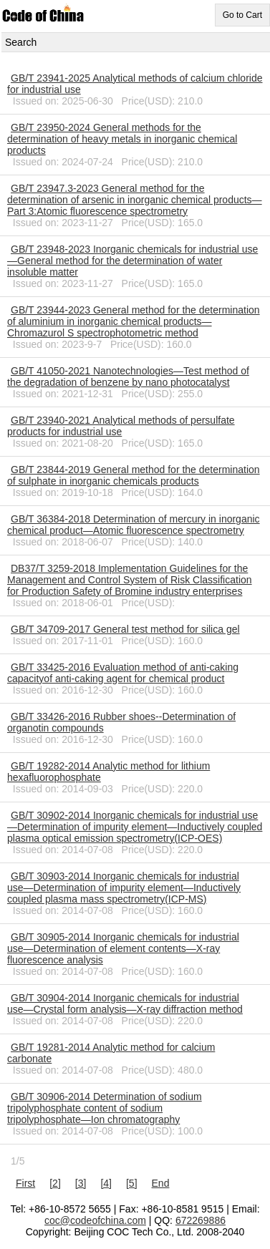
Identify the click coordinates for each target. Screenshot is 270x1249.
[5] (132, 1183)
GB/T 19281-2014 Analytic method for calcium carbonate (111, 1052)
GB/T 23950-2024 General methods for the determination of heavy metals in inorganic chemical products (122, 139)
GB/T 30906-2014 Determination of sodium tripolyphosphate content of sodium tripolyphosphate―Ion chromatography (104, 1108)
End (161, 1183)
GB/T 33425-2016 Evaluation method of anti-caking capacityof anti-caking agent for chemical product (122, 672)
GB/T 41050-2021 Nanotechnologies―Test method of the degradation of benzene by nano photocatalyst (128, 376)
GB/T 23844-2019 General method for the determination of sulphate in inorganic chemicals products (133, 475)
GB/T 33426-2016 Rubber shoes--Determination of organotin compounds (121, 722)
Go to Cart (242, 15)
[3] (81, 1183)
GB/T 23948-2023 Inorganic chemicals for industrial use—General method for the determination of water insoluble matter (132, 260)
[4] (106, 1183)
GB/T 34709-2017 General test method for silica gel (125, 629)
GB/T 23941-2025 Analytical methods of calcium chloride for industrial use (135, 83)
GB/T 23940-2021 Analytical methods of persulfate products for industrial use (121, 425)
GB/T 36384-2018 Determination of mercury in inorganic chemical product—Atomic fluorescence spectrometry (133, 524)
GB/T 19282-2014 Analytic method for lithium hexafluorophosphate (108, 771)
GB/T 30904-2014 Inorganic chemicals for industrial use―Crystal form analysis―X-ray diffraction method (125, 1003)
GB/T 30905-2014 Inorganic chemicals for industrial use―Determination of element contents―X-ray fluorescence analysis (123, 948)
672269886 (200, 1220)
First (25, 1183)
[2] (55, 1183)
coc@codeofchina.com (95, 1220)
